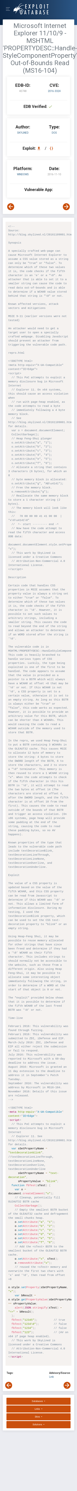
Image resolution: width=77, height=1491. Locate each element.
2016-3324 (54, 91)
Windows (23, 174)
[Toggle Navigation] (9, 8)
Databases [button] (37, 1401)
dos (54, 132)
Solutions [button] (38, 1424)
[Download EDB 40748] (40, 148)
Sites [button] (38, 1416)
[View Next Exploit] (66, 206)
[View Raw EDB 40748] (52, 148)
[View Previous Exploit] (10, 206)
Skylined (23, 132)
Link (51, 1376)
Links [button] (38, 1409)
